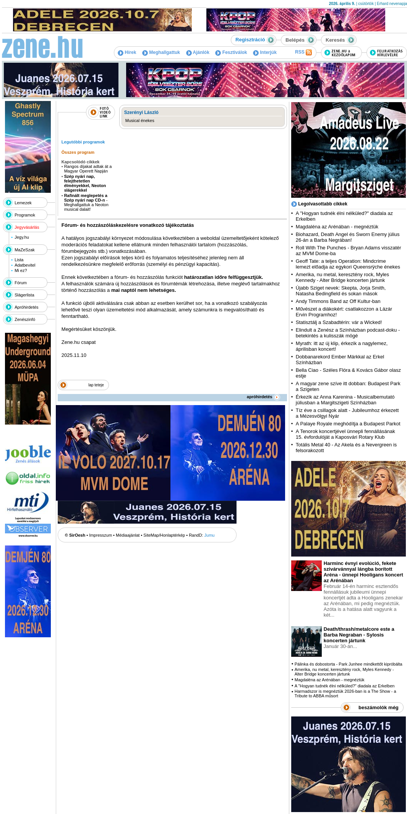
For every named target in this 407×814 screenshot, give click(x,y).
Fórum (21, 282)
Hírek (127, 52)
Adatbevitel (25, 265)
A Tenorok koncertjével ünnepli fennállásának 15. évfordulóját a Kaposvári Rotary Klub (345, 434)
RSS (303, 52)
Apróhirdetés (26, 307)
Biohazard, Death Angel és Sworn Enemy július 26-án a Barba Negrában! (348, 237)
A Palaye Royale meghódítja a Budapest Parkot (348, 424)
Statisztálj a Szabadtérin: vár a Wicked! (339, 322)
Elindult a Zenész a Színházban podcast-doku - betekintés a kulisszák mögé (348, 333)
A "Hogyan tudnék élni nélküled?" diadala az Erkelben (345, 686)
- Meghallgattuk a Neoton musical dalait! (86, 202)
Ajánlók (197, 52)
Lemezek (23, 202)
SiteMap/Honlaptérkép (164, 535)
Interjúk (265, 52)
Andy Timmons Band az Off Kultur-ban (338, 301)
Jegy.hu (22, 237)
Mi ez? (21, 270)
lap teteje (96, 385)
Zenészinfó (25, 319)
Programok (25, 215)
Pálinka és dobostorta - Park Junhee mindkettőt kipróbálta (348, 664)
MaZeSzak (25, 249)
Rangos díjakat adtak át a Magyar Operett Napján (88, 168)
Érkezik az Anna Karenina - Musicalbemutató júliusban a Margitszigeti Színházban (345, 399)
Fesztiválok (231, 52)
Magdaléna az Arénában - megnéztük (337, 227)
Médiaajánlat (127, 535)
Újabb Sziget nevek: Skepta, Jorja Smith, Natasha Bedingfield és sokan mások (341, 290)
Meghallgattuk (161, 52)
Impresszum (100, 535)
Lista (19, 259)
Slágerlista (24, 295)
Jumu (209, 535)
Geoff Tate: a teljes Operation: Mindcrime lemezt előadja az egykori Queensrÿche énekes (348, 264)
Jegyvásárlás (27, 227)
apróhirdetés (263, 396)
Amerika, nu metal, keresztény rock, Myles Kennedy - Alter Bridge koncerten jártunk (342, 277)
